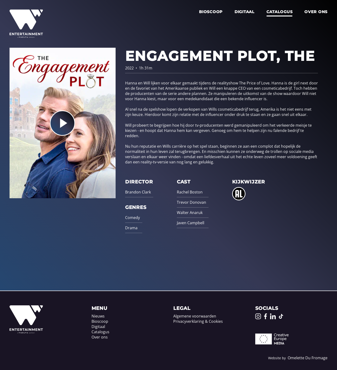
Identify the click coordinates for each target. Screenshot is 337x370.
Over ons (315, 12)
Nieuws (98, 316)
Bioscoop (211, 12)
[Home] (26, 331)
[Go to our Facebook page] (265, 316)
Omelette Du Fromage (307, 357)
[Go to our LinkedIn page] (273, 316)
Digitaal (245, 12)
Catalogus (279, 12)
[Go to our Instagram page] (258, 316)
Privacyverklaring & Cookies (198, 321)
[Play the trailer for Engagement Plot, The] (62, 123)
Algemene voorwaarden (194, 316)
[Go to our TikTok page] (281, 316)
